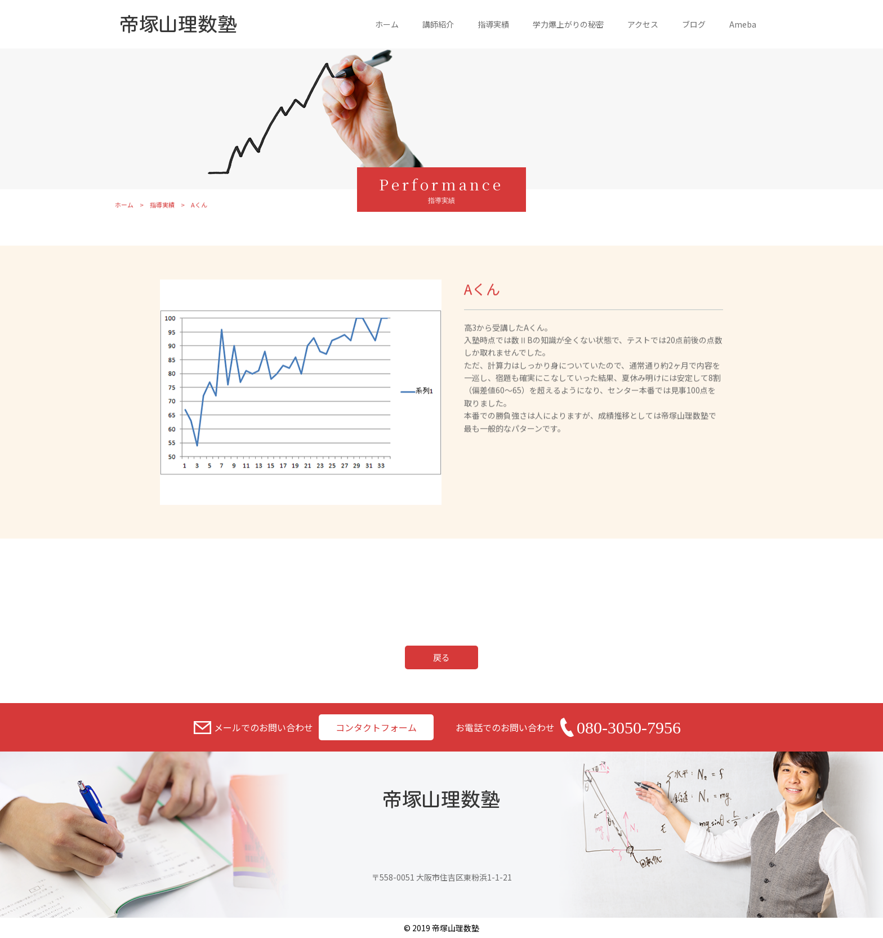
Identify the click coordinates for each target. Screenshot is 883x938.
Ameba (742, 24)
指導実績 (493, 24)
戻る (441, 657)
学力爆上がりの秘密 (568, 24)
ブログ (694, 24)
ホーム (387, 24)
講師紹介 (438, 24)
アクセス (642, 24)
